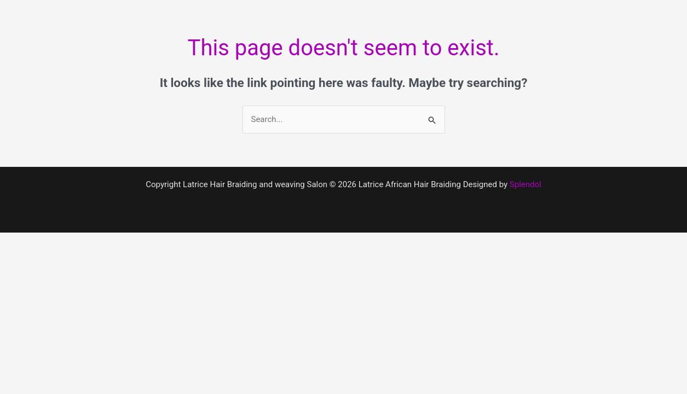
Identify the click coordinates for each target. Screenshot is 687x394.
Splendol (525, 184)
